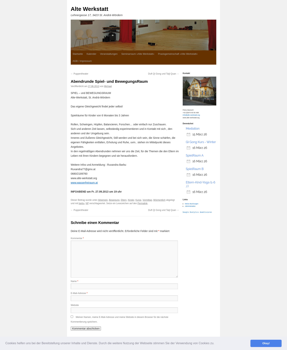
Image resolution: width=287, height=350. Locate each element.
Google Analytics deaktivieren (197, 212)
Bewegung (114, 200)
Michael (108, 86)
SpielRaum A (194, 155)
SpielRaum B (195, 169)
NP (87, 203)
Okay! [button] (266, 343)
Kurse (138, 200)
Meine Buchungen (191, 204)
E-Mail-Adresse (79, 293)
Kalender (91, 53)
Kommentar (77, 238)
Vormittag (147, 200)
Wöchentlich (159, 200)
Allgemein (103, 200)
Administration (190, 206)
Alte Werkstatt (89, 9)
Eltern (124, 200)
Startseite (78, 53)
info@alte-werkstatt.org (191, 115)
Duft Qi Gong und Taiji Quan (163, 73)
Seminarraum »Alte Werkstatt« (137, 53)
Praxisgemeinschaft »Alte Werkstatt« (178, 53)
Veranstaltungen (109, 53)
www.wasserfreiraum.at (84, 182)
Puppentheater (79, 73)
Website (75, 305)
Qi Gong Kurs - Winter (201, 142)
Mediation (192, 128)
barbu (82, 203)
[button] (215, 343)
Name (74, 281)
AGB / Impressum (82, 61)
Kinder (131, 200)
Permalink (142, 203)
